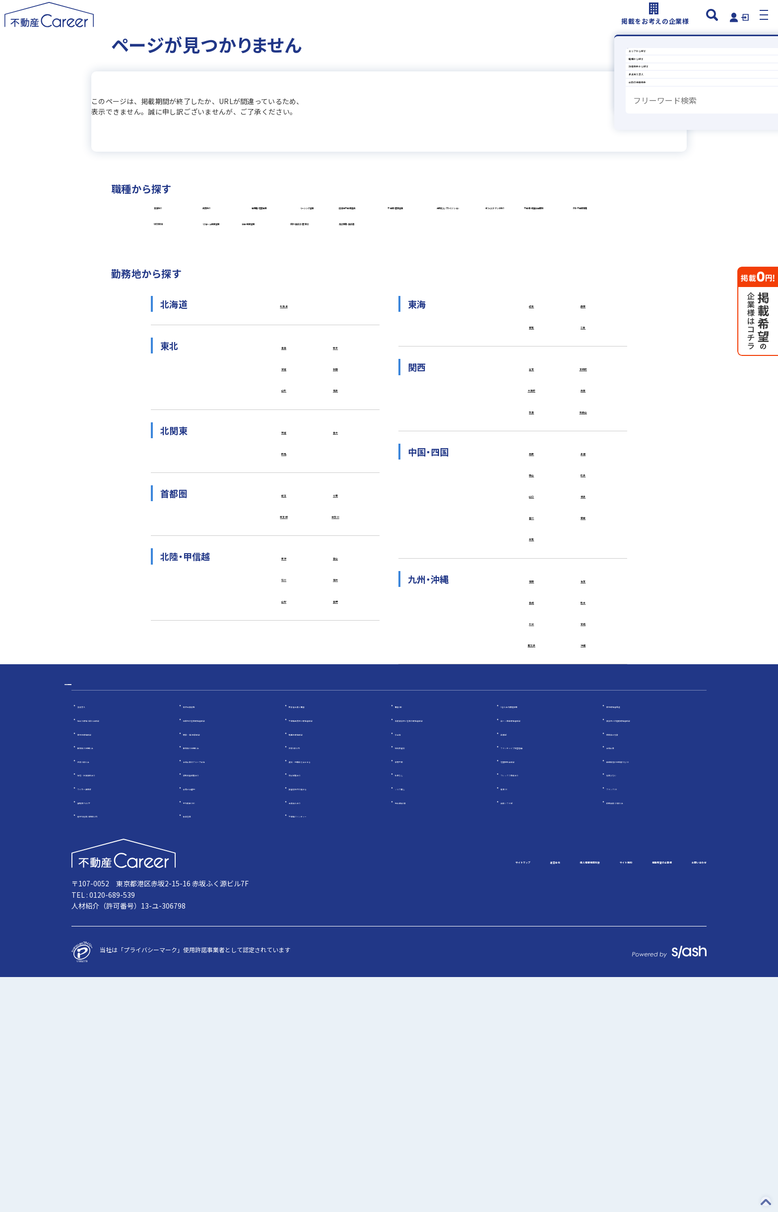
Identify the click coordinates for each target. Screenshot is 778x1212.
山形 (284, 581)
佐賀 (583, 794)
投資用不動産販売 (322, 284)
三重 (583, 512)
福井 (335, 790)
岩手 (335, 532)
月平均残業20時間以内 (107, 1049)
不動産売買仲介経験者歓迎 (324, 954)
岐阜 (531, 487)
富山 (335, 765)
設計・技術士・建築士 (336, 395)
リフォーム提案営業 (476, 358)
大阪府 (531, 581)
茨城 (284, 626)
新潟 (284, 765)
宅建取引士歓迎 (521, 995)
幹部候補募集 (201, 940)
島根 (583, 650)
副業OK (510, 1022)
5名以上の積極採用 (526, 940)
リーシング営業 (186, 284)
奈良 (531, 606)
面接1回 (405, 940)
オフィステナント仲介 (337, 321)
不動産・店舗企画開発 (470, 321)
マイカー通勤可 (98, 1022)
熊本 (583, 818)
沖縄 (583, 867)
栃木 (335, 626)
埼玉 (284, 695)
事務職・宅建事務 (472, 246)
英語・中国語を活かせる (321, 995)
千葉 (335, 695)
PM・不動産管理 (187, 358)
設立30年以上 (95, 995)
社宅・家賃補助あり (104, 1008)
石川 (284, 790)
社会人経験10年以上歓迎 (110, 954)
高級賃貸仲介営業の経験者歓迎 (436, 954)
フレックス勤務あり (527, 1008)
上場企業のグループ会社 (215, 995)
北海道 (284, 487)
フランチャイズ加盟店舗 (533, 981)
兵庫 (583, 581)
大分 (531, 843)
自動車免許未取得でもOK (640, 995)
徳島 (583, 700)
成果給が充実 (624, 967)
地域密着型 (410, 981)
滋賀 (531, 557)
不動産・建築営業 (462, 284)
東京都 (284, 720)
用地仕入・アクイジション (202, 321)
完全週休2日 (411, 1036)
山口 (531, 700)
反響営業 (195, 1049)
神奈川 (336, 720)
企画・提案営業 (185, 395)
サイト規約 (536, 1096)
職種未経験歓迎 (309, 967)
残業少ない (621, 1008)
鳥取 (531, 650)
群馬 (284, 650)
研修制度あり (306, 1008)
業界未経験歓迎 (98, 967)
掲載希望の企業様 (607, 1096)
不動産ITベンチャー (315, 1049)
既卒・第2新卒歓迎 (208, 967)
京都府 (583, 557)
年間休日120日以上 (632, 1036)
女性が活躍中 (201, 1022)
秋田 (335, 557)
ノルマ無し (410, 1022)
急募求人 (89, 940)
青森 (284, 532)
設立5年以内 (305, 981)
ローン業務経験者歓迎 (530, 954)
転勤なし (407, 1008)
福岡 (531, 794)
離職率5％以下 (97, 1036)
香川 (531, 724)
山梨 (284, 814)
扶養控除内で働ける (315, 1022)
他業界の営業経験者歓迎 (216, 954)
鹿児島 (531, 867)
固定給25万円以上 (101, 981)
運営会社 (397, 1096)
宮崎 (583, 843)
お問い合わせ (683, 1096)
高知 (531, 749)
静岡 (583, 487)
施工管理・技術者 (472, 395)
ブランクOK (622, 1022)
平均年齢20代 (201, 1036)
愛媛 (583, 724)
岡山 (531, 675)
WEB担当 (318, 358)
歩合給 (404, 967)
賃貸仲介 (176, 246)
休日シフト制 (518, 1036)
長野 (335, 814)
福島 (335, 581)
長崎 (531, 818)
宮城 (284, 557)
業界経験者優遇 (627, 940)
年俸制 (510, 967)
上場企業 (618, 981)
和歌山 (583, 606)
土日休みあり (306, 1036)
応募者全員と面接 (312, 940)
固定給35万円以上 (207, 981)
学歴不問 (407, 995)
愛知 (531, 512)
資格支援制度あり (207, 1008)
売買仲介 (317, 246)
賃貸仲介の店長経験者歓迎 (642, 954)
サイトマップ (337, 1096)
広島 (583, 675)
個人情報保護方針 (464, 1096)
